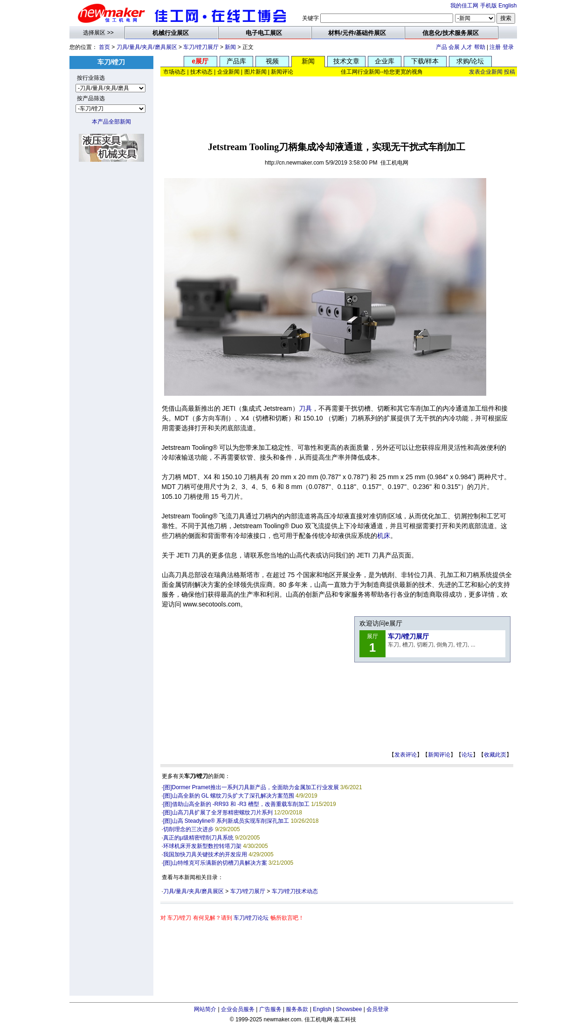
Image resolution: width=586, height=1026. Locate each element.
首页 (104, 47)
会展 (454, 47)
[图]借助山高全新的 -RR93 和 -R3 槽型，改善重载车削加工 (236, 804)
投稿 (509, 72)
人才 (466, 47)
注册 (495, 47)
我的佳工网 (464, 5)
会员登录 (377, 1009)
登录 (508, 47)
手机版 (488, 5)
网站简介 (205, 1009)
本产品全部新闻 (111, 121)
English (507, 5)
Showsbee (349, 1009)
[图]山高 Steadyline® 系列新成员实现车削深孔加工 (226, 821)
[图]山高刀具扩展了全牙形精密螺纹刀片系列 (218, 812)
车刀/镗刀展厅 (200, 47)
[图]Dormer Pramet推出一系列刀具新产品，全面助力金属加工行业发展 (251, 787)
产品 (441, 47)
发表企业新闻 (486, 72)
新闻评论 (439, 754)
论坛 (467, 754)
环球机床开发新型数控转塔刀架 (202, 846)
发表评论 (405, 754)
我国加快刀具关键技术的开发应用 (205, 854)
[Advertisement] (338, 106)
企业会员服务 (238, 1009)
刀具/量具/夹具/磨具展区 (147, 47)
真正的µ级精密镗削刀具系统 (198, 837)
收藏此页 (495, 754)
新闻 (230, 47)
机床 (383, 535)
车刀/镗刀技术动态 (295, 891)
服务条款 (297, 1009)
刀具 (305, 408)
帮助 (479, 47)
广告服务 (270, 1009)
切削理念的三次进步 (188, 829)
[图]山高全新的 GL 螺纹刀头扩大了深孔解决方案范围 (228, 795)
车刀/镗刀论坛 (251, 918)
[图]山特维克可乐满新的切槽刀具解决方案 (215, 863)
